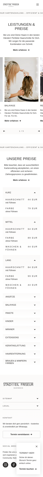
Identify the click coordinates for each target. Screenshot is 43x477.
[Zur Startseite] (11, 5)
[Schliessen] (36, 446)
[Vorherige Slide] (4, 131)
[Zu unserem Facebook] (13, 464)
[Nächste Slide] (39, 131)
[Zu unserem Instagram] (5, 464)
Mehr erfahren (21, 50)
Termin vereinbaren (21, 434)
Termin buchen (28, 469)
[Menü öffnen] (37, 4)
